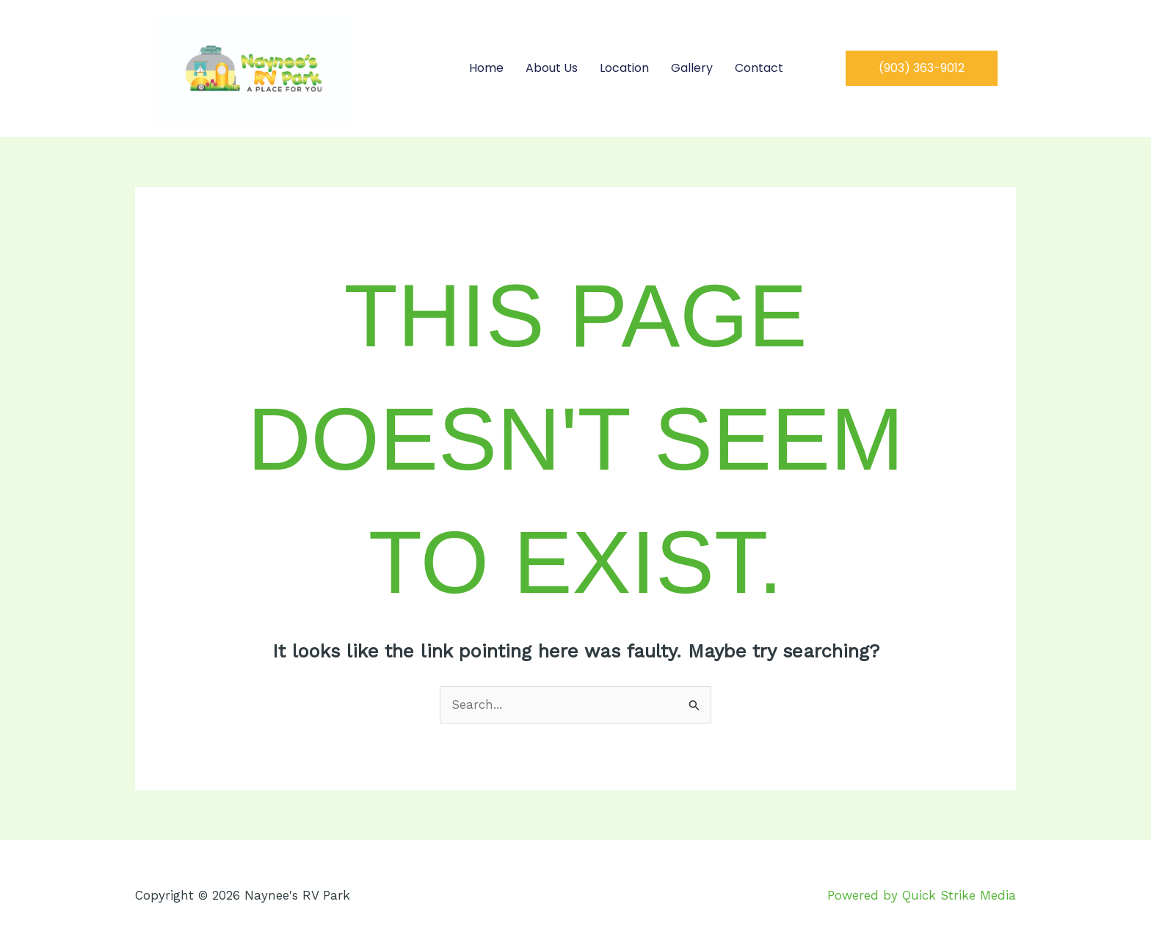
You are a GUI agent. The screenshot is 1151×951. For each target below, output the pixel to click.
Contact (759, 67)
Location (624, 67)
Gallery (692, 67)
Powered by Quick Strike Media (921, 895)
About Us (552, 67)
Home (486, 67)
